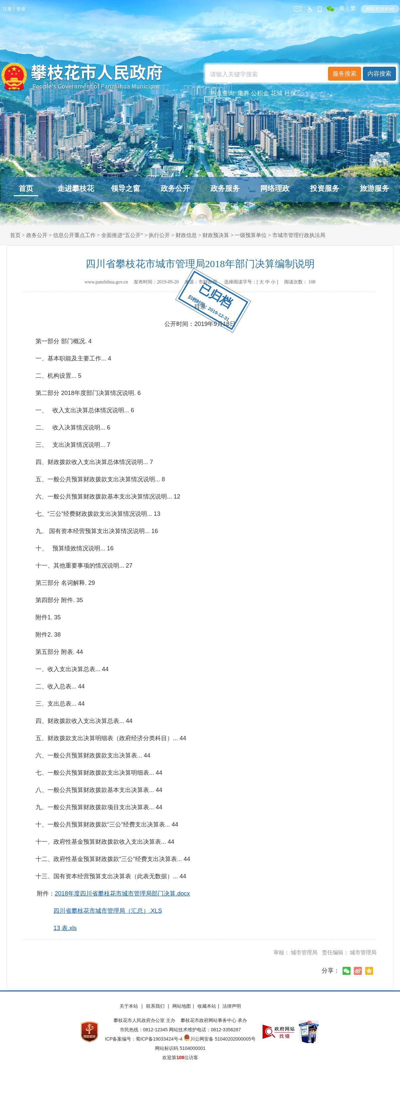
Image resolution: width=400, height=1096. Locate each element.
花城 (276, 93)
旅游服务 (374, 188)
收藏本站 (207, 1006)
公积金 (260, 93)
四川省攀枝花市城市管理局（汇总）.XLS (107, 910)
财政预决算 (215, 235)
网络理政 (274, 188)
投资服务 (324, 188)
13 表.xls (65, 928)
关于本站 (129, 1006)
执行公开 (159, 235)
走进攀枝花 (75, 188)
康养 (243, 93)
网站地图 (181, 1006)
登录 (21, 9)
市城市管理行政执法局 (298, 235)
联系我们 (156, 1006)
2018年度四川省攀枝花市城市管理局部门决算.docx (122, 893)
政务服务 (225, 188)
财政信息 (186, 235)
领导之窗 (125, 188)
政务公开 (175, 188)
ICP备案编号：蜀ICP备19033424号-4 (144, 1039)
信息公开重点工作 (74, 235)
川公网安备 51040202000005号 (220, 1039)
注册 (7, 9)
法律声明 (231, 1006)
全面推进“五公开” (122, 235)
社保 (290, 93)
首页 (26, 188)
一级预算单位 (251, 235)
